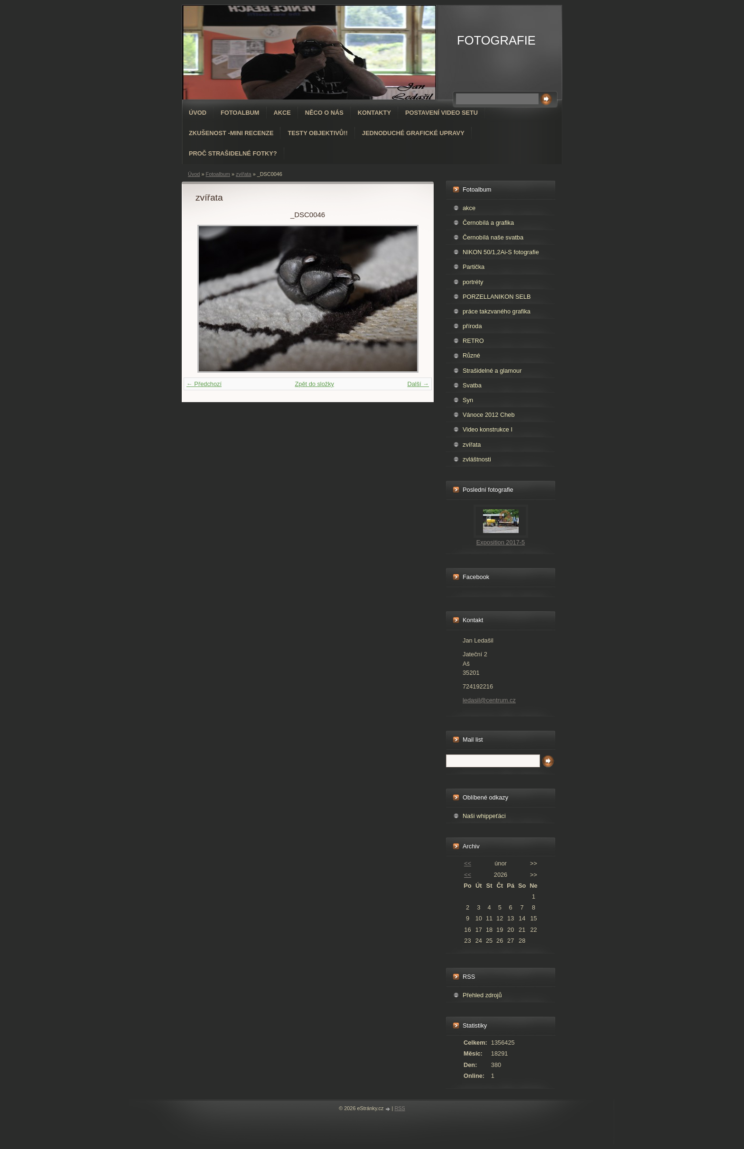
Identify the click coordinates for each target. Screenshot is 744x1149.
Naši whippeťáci (484, 815)
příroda (472, 326)
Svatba (472, 385)
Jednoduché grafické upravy (413, 133)
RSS (399, 1108)
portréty (473, 281)
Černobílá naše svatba (493, 237)
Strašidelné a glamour (492, 370)
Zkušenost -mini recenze (231, 133)
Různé (471, 355)
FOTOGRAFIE (496, 40)
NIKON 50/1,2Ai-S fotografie (501, 252)
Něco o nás (324, 112)
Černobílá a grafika (488, 222)
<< (467, 863)
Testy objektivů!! (317, 133)
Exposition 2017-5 (500, 542)
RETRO (473, 340)
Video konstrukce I (487, 429)
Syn (468, 400)
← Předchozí (204, 383)
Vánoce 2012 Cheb (489, 414)
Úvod (197, 112)
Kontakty (374, 112)
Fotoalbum (240, 112)
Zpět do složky (314, 383)
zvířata (243, 174)
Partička (473, 266)
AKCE (282, 112)
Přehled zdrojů (482, 995)
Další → (418, 383)
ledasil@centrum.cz (489, 700)
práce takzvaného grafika (496, 311)
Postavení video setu (441, 112)
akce (469, 207)
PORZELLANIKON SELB (497, 296)
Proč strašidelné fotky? (233, 153)
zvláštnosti (477, 459)
